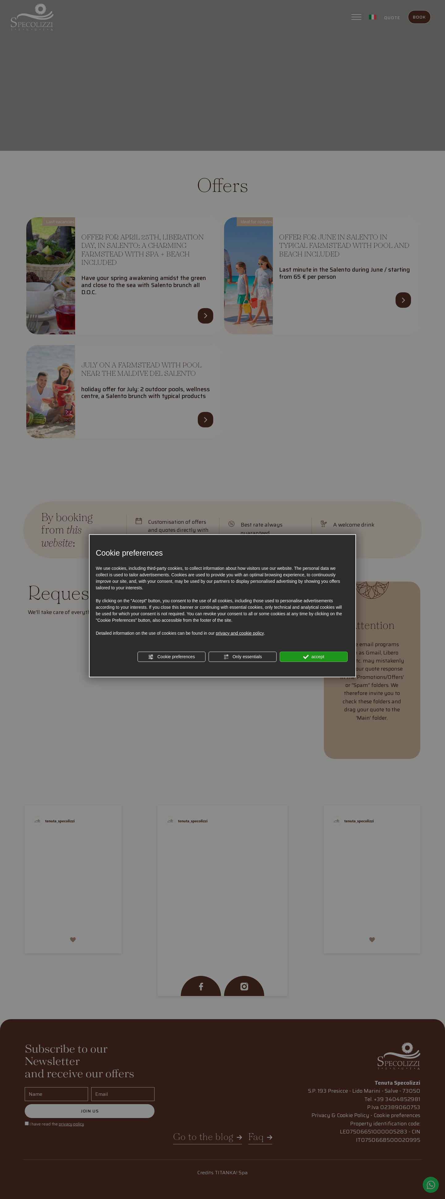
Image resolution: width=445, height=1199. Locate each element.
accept (313, 656)
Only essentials (242, 656)
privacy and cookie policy (240, 632)
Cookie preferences (171, 656)
